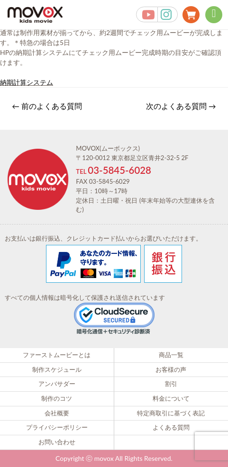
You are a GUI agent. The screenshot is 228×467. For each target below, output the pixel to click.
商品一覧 (171, 355)
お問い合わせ (56, 442)
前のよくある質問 (47, 106)
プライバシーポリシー (57, 427)
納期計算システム (26, 82)
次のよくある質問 (181, 106)
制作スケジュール (57, 369)
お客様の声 (170, 369)
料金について (171, 398)
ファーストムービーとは (57, 355)
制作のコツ (56, 398)
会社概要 (57, 413)
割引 (171, 383)
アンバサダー (56, 383)
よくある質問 (171, 427)
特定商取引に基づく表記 (171, 413)
